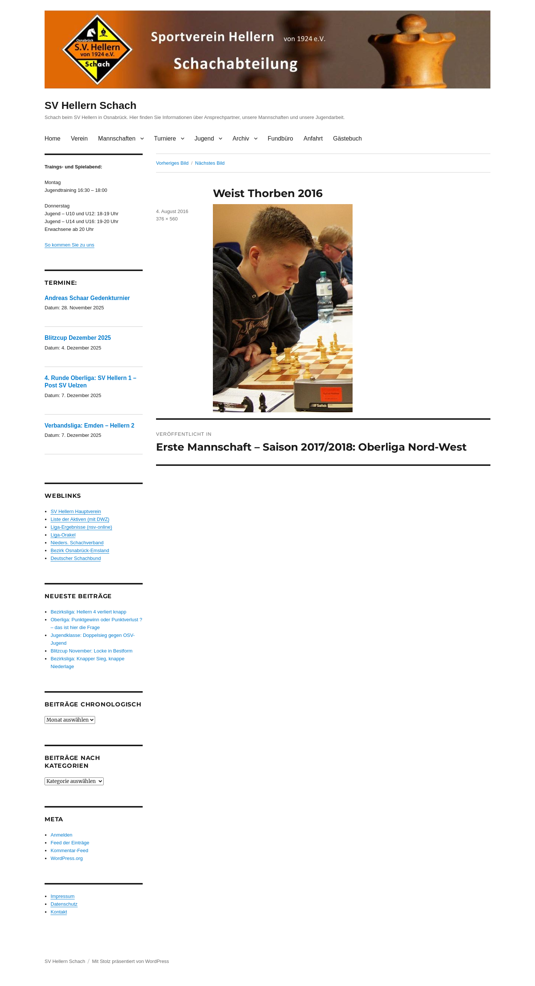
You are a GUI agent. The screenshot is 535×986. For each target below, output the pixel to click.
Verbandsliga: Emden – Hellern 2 (89, 425)
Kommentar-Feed (69, 850)
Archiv (241, 138)
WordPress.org (66, 858)
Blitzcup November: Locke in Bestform (91, 651)
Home (53, 138)
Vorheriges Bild (172, 163)
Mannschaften (117, 138)
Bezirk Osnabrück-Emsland (80, 550)
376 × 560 (167, 219)
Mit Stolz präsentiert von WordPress (130, 961)
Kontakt (59, 912)
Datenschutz (64, 904)
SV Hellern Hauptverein (76, 511)
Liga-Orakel (63, 535)
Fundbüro (281, 138)
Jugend (204, 138)
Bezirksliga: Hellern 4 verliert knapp (88, 612)
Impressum (62, 896)
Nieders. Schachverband (77, 542)
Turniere (165, 138)
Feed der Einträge (70, 842)
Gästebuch (347, 138)
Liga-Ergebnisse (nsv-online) (81, 527)
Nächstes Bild (209, 163)
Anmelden (61, 835)
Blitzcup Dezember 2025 (78, 338)
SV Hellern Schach (90, 105)
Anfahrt (313, 138)
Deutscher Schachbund (76, 558)
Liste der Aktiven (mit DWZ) (80, 519)
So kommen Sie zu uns (69, 245)
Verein (79, 138)
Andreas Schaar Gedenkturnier (87, 298)
